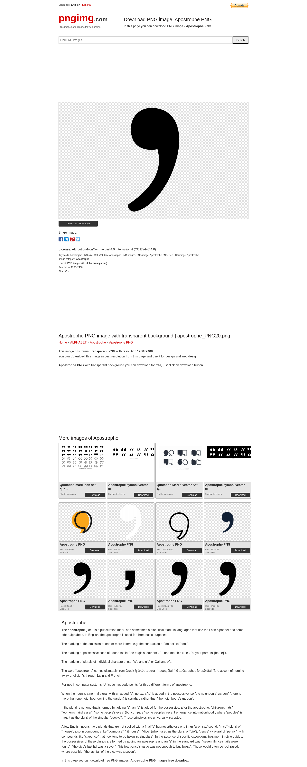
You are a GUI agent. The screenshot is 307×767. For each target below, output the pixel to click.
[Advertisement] (153, 74)
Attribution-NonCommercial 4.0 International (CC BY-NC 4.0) (114, 249)
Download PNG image (78, 223)
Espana (86, 4)
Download (95, 495)
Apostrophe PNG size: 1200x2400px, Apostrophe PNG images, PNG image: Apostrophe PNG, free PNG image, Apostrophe (134, 255)
